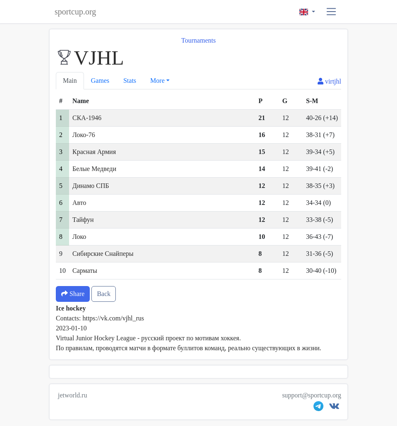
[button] (331, 12)
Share (72, 293)
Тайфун (83, 219)
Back (103, 293)
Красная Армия (94, 151)
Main (70, 80)
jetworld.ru (72, 395)
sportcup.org (75, 11)
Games (100, 80)
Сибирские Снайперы (103, 253)
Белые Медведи (94, 168)
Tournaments (198, 40)
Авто (79, 202)
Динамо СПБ (90, 185)
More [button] (157, 80)
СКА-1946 (86, 117)
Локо (79, 236)
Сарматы (84, 270)
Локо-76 (83, 134)
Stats (129, 80)
